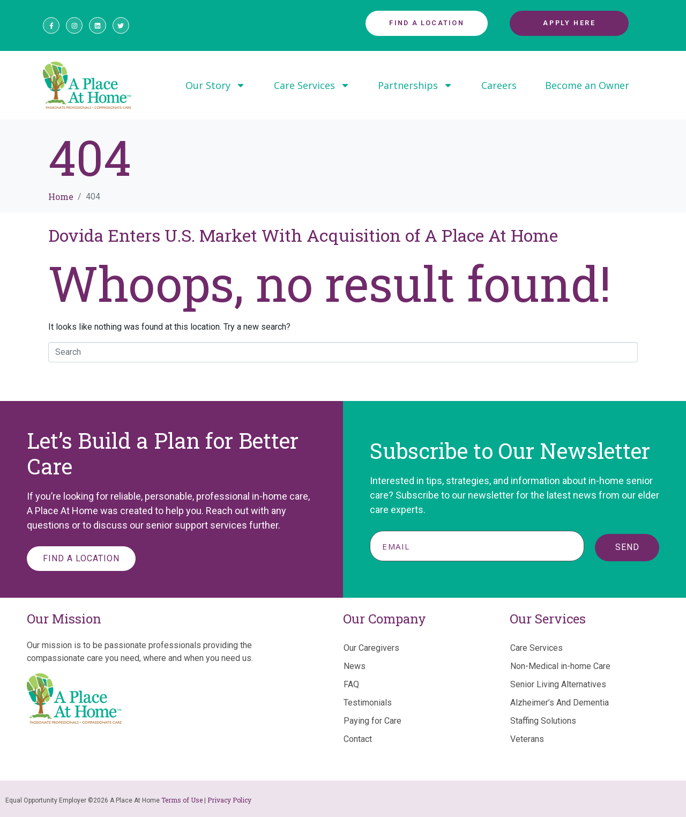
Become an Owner (587, 85)
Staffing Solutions (543, 721)
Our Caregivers (371, 648)
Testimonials (368, 702)
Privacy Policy (229, 800)
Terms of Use (182, 800)
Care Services (312, 85)
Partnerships (415, 85)
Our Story (215, 85)
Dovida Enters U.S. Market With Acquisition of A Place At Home (303, 235)
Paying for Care (372, 721)
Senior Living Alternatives (558, 684)
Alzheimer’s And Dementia (559, 702)
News (355, 666)
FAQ (351, 684)
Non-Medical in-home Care (560, 666)
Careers (499, 85)
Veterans (527, 739)
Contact (358, 739)
